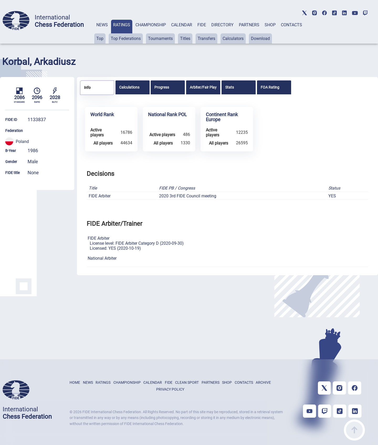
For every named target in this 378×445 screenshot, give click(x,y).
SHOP (270, 24)
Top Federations (126, 38)
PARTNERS (249, 24)
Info (87, 87)
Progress (161, 87)
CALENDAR (181, 24)
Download (260, 38)
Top (99, 38)
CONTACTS (291, 24)
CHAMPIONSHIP (150, 24)
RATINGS (121, 24)
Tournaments (160, 38)
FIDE (201, 24)
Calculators (233, 38)
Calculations (129, 87)
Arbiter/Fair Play (203, 87)
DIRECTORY (222, 24)
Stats (229, 87)
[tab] (102, 32)
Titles (185, 38)
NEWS (102, 24)
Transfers (206, 38)
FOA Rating (270, 87)
